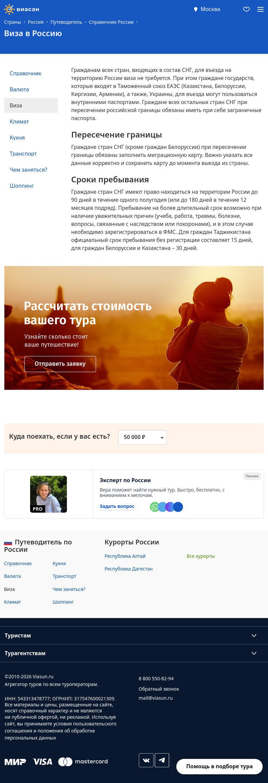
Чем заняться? (69, 589)
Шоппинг (63, 602)
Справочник (18, 563)
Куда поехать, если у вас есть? (63, 436)
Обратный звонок (159, 689)
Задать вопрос (117, 506)
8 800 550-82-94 (156, 678)
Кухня (59, 563)
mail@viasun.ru (156, 698)
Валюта (12, 576)
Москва (210, 9)
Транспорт (64, 576)
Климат (12, 602)
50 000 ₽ (134, 437)
